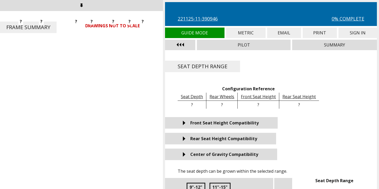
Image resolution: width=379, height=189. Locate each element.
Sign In (357, 33)
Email (284, 33)
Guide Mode (194, 33)
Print (320, 33)
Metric (246, 33)
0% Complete (348, 18)
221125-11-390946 (198, 18)
